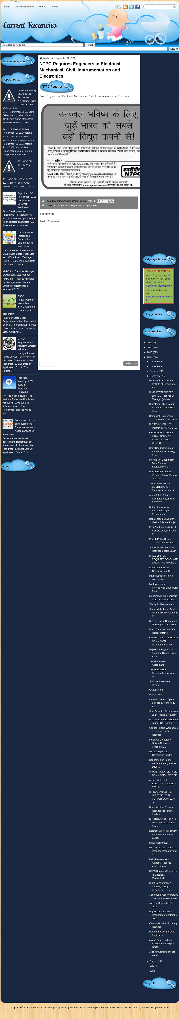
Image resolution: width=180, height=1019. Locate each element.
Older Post (131, 363)
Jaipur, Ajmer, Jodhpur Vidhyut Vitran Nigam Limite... (161, 943)
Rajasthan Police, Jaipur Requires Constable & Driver (162, 407)
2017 (150, 342)
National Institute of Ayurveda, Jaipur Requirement (159, 510)
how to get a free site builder (101, 1007)
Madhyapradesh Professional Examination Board (163, 588)
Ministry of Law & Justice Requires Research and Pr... (163, 851)
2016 (150, 347)
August (154, 961)
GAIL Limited (156, 689)
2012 (150, 357)
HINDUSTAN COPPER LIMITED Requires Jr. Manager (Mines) (161, 396)
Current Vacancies (24, 6)
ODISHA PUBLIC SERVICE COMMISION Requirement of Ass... (163, 641)
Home (7, 6)
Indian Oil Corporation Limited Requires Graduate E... (160, 743)
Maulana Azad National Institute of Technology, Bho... (162, 384)
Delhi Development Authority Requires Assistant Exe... (160, 863)
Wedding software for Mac (73, 1007)
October (154, 371)
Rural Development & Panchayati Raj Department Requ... (160, 886)
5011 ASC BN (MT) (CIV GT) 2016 (24, 165)
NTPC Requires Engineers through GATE (75, 205)
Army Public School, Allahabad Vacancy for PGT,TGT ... (162, 499)
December (155, 361)
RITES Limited (156, 694)
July (152, 965)
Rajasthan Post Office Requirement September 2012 (163, 915)
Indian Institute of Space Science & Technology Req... (162, 703)
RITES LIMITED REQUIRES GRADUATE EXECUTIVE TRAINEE (163, 559)
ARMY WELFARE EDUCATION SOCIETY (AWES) (163, 784)
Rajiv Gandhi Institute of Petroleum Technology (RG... (162, 451)
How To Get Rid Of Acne (128, 1007)
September (156, 376)
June (152, 970)
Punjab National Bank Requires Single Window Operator (163, 475)
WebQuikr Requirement (161, 604)
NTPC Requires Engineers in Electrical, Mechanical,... (163, 875)
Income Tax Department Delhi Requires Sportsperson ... (161, 463)
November (155, 366)
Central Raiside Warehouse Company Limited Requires (163, 731)
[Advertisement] (89, 328)
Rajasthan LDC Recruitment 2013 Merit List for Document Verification (26, 200)
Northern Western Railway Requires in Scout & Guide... (163, 834)
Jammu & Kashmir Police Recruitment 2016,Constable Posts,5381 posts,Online (17, 133)
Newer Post (47, 363)
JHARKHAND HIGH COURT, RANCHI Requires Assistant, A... (162, 487)
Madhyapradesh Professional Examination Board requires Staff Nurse (25, 239)
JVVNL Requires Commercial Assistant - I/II (162, 673)
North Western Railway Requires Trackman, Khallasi (161, 811)
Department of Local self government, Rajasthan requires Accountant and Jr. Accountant (19, 427)
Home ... (43, 6)
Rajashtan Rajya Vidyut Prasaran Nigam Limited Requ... (163, 653)
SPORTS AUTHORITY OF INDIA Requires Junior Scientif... (163, 822)
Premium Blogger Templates (155, 1007)
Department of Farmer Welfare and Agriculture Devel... (162, 763)
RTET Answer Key (158, 842)
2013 (150, 352)
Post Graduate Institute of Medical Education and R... (162, 531)
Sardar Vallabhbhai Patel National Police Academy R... (163, 613)
